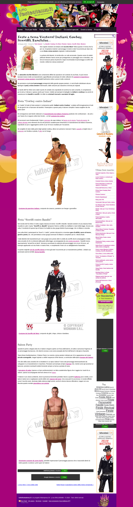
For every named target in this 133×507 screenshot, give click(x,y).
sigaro (54, 372)
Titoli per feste (31, 30)
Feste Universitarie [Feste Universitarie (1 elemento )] (101, 411)
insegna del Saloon (86, 357)
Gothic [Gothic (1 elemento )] (97, 416)
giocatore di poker (25, 370)
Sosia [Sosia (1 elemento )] (103, 421)
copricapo (47, 120)
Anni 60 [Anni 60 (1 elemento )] (103, 389)
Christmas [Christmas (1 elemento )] (98, 393)
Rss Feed (24, 501)
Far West (58, 44)
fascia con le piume (69, 120)
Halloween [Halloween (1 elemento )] (105, 416)
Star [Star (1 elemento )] (111, 421)
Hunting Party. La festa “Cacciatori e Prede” (102, 273)
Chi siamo (31, 501)
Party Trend (44, 30)
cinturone (21, 131)
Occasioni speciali (71, 30)
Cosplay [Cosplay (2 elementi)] (102, 395)
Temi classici (56, 30)
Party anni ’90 (100, 199)
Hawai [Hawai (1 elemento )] (109, 416)
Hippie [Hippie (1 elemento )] (113, 416)
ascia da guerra (82, 120)
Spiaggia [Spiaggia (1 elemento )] (107, 421)
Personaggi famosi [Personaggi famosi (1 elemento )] (100, 419)
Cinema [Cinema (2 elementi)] (104, 393)
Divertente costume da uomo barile (31, 461)
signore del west (55, 379)
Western (83, 44)
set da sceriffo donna (37, 250)
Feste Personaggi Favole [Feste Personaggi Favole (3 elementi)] (105, 402)
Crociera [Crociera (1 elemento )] (109, 395)
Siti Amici (38, 501)
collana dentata (23, 122)
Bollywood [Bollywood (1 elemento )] (101, 391)
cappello (79, 129)
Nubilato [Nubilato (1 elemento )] (112, 417)
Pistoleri (64, 44)
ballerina (77, 377)
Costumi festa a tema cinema (104, 181)
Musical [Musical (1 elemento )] (104, 417)
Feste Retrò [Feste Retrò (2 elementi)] (109, 405)
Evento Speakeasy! (101, 197)
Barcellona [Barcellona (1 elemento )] (112, 389)
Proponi (97, 30)
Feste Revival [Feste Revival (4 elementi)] (105, 407)
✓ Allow (64, 470)
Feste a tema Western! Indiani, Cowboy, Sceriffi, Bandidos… (105, 250)
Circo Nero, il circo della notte (28, 485)
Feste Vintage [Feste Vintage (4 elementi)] (104, 412)
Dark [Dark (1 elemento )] (112, 395)
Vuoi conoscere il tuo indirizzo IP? (59, 501)
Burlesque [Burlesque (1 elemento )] (107, 391)
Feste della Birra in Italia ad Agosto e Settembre (104, 184)
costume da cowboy (58, 116)
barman (69, 364)
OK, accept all (89, 2)
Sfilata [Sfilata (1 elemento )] (99, 421)
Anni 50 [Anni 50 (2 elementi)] (98, 389)
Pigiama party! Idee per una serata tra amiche (104, 277)
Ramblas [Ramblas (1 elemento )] (112, 419)
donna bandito (40, 252)
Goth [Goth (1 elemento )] (114, 414)
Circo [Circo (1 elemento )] (109, 393)
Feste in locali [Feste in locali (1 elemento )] (104, 400)
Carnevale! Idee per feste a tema (105, 202)
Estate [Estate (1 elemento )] (96, 397)
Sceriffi (74, 44)
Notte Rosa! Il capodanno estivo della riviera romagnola (75, 485)
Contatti (44, 501)
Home (20, 30)
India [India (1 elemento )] (97, 417)
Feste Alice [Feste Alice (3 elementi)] (105, 397)
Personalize (100, 2)
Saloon (69, 44)
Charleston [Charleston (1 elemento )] (112, 391)
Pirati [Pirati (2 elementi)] (107, 419)
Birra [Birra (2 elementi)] (97, 391)
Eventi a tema (86, 30)
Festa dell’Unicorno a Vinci (103, 187)
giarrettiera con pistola (41, 383)
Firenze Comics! (100, 194)
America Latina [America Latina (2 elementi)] (102, 387)
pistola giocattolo (73, 241)
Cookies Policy (24, 502)
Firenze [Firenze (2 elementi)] (109, 414)
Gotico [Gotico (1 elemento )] (100, 416)
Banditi (47, 44)
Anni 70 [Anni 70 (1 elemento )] (108, 389)
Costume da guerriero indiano (29, 208)
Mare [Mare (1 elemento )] (100, 417)
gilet (40, 131)
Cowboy (52, 44)
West (78, 44)
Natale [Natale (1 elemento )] (107, 417)
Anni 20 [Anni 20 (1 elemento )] (112, 387)
